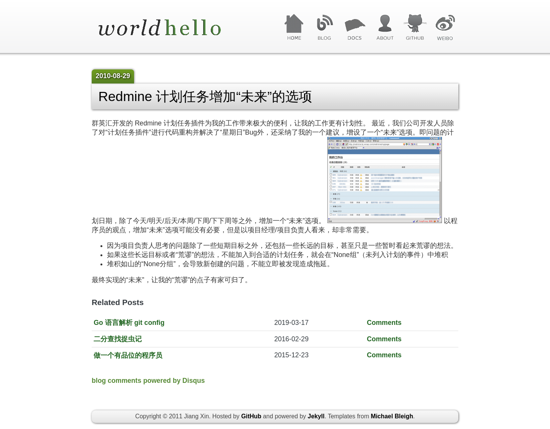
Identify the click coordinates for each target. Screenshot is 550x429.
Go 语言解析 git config (129, 322)
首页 (294, 27)
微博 (445, 27)
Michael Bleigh (392, 416)
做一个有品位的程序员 (128, 355)
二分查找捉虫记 (118, 339)
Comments (384, 322)
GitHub (415, 27)
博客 (324, 27)
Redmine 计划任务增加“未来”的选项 (205, 96)
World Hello (169, 28)
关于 (385, 27)
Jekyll (316, 416)
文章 (354, 27)
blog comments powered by (148, 380)
